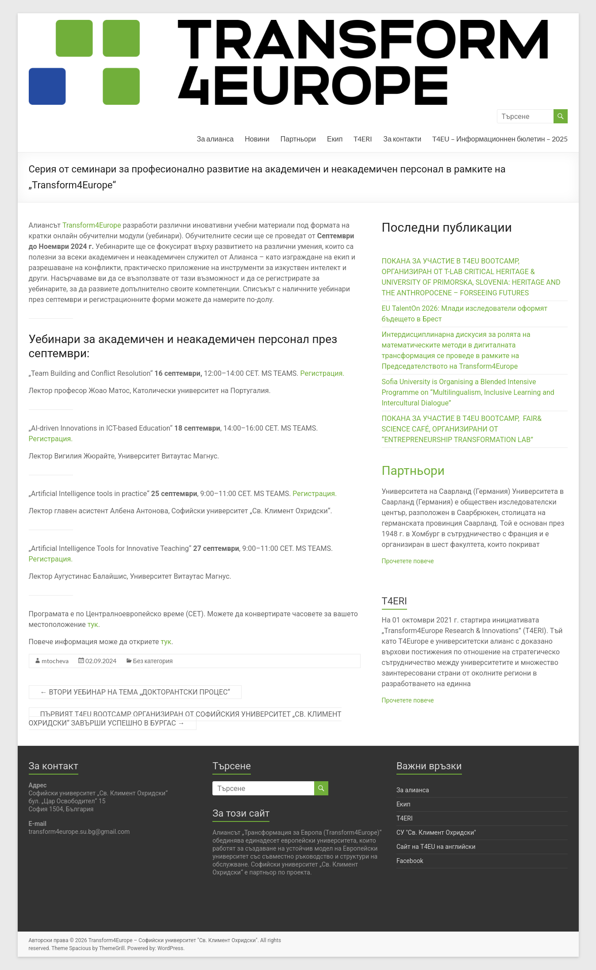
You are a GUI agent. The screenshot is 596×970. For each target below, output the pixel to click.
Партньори (298, 138)
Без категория (153, 660)
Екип (334, 138)
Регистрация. (322, 373)
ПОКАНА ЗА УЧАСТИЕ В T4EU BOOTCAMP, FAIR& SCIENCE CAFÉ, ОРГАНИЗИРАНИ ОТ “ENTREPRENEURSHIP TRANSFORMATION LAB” (462, 429)
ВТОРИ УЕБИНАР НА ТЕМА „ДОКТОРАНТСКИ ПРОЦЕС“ (135, 692)
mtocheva (55, 660)
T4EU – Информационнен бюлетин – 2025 (499, 138)
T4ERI (363, 138)
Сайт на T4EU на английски (436, 846)
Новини (257, 138)
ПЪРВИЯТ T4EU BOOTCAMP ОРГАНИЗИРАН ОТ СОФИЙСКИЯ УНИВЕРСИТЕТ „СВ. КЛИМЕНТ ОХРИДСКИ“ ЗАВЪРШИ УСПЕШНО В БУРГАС (185, 718)
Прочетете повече (408, 561)
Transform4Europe (92, 225)
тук (93, 624)
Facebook (409, 860)
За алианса (215, 138)
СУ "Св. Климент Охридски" (436, 832)
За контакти (402, 138)
